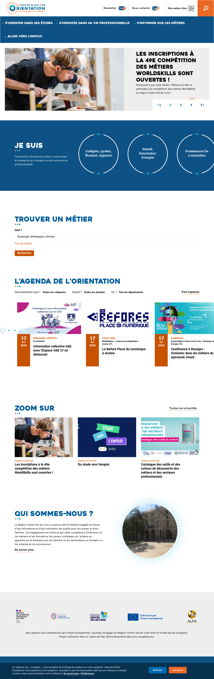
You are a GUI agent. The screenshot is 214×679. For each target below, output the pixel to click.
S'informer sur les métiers (161, 23)
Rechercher (24, 253)
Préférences (87, 673)
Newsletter (115, 8)
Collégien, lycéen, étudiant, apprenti (98, 153)
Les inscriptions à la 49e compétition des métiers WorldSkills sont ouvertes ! (34, 468)
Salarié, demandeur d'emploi (147, 153)
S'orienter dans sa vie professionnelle (94, 23)
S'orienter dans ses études (29, 23)
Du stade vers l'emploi (93, 464)
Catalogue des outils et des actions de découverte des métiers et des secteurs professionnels (160, 470)
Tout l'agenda (190, 292)
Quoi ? (18, 230)
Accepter (177, 670)
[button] (158, 105)
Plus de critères (23, 243)
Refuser (157, 670)
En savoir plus (24, 550)
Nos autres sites (177, 8)
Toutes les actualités (183, 408)
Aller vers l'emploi (25, 36)
